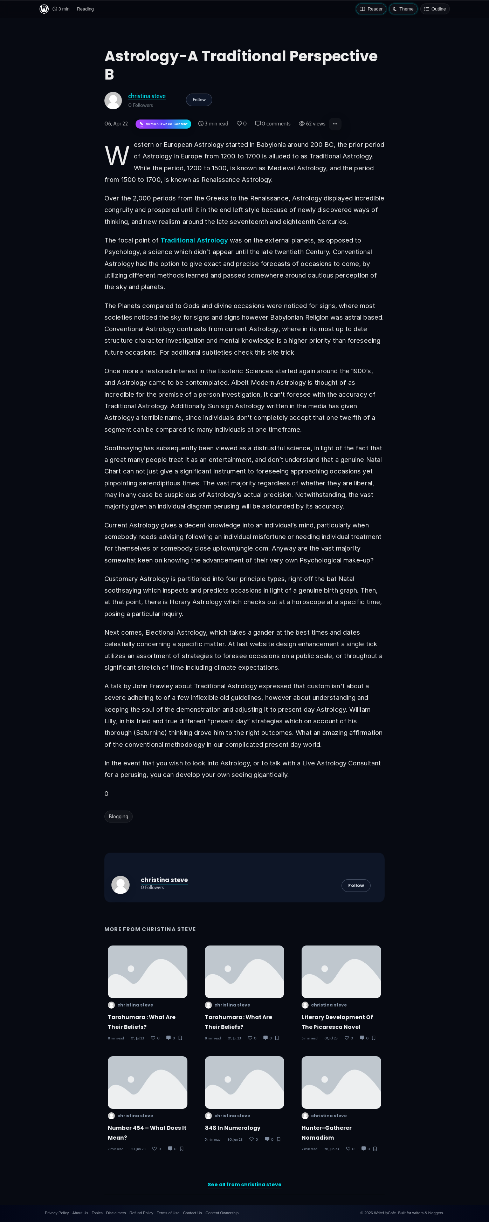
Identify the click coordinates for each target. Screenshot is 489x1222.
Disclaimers (116, 1213)
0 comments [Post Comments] (273, 124)
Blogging (118, 816)
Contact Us (192, 1213)
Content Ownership (222, 1213)
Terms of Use (168, 1213)
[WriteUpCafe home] (44, 9)
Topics (97, 1213)
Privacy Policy (57, 1213)
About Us (80, 1213)
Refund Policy (141, 1213)
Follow (199, 99)
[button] (335, 124)
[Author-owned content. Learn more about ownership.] (163, 124)
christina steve (147, 96)
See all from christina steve (245, 1184)
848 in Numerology (233, 1128)
